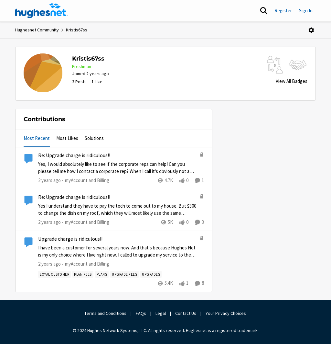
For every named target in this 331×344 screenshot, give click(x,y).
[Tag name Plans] (102, 274)
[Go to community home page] (41, 10)
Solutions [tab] (94, 138)
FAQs (141, 313)
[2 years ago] (49, 180)
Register (283, 10)
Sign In (306, 10)
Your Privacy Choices (226, 313)
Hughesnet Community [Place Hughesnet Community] (37, 30)
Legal (160, 313)
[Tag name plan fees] (82, 274)
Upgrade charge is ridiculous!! (70, 239)
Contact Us (185, 313)
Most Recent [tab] (37, 138)
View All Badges (291, 81)
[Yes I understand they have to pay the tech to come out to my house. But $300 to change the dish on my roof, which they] (117, 209)
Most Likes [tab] (67, 138)
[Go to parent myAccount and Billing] (85, 180)
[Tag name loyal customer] (54, 274)
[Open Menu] (311, 30)
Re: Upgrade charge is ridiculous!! (74, 155)
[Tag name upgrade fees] (124, 274)
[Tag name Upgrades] (151, 274)
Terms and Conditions (105, 313)
